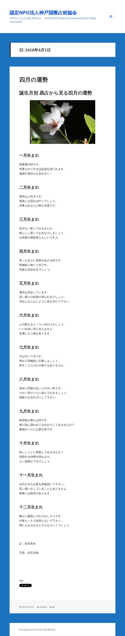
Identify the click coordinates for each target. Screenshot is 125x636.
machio (43, 606)
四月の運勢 (33, 79)
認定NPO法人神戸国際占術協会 (46, 12)
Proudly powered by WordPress (37, 629)
